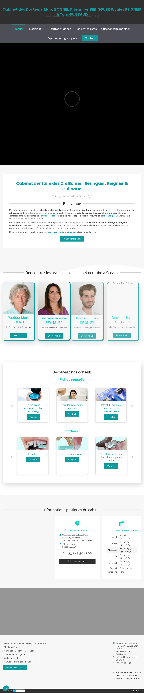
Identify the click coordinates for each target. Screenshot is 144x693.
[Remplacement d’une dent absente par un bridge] (111, 443)
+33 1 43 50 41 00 (79, 553)
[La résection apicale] (72, 443)
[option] (33, 405)
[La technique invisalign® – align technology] (33, 394)
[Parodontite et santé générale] (72, 394)
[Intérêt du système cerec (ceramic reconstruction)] (111, 394)
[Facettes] (32, 443)
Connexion (136, 690)
